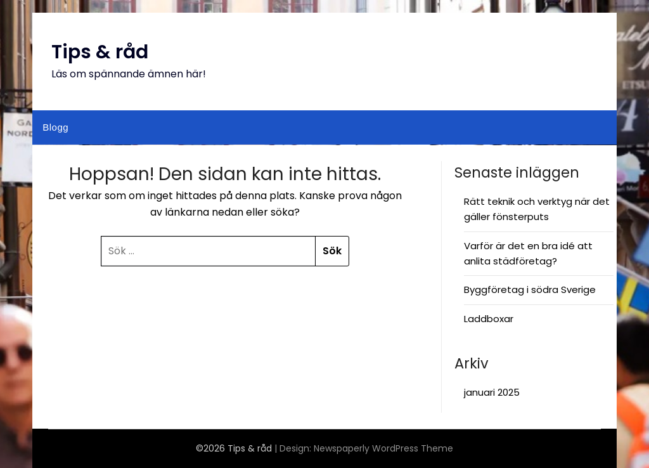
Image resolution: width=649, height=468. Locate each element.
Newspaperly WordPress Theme (383, 448)
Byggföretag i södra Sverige (530, 289)
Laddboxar (488, 318)
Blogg (55, 127)
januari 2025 (492, 392)
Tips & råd (99, 52)
